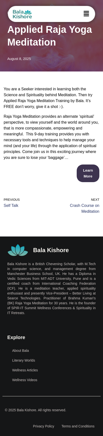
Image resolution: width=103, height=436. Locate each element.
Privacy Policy (43, 426)
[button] (86, 14)
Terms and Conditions (78, 426)
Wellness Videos (24, 380)
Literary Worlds (23, 360)
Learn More (88, 173)
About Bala (20, 351)
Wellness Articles (25, 370)
